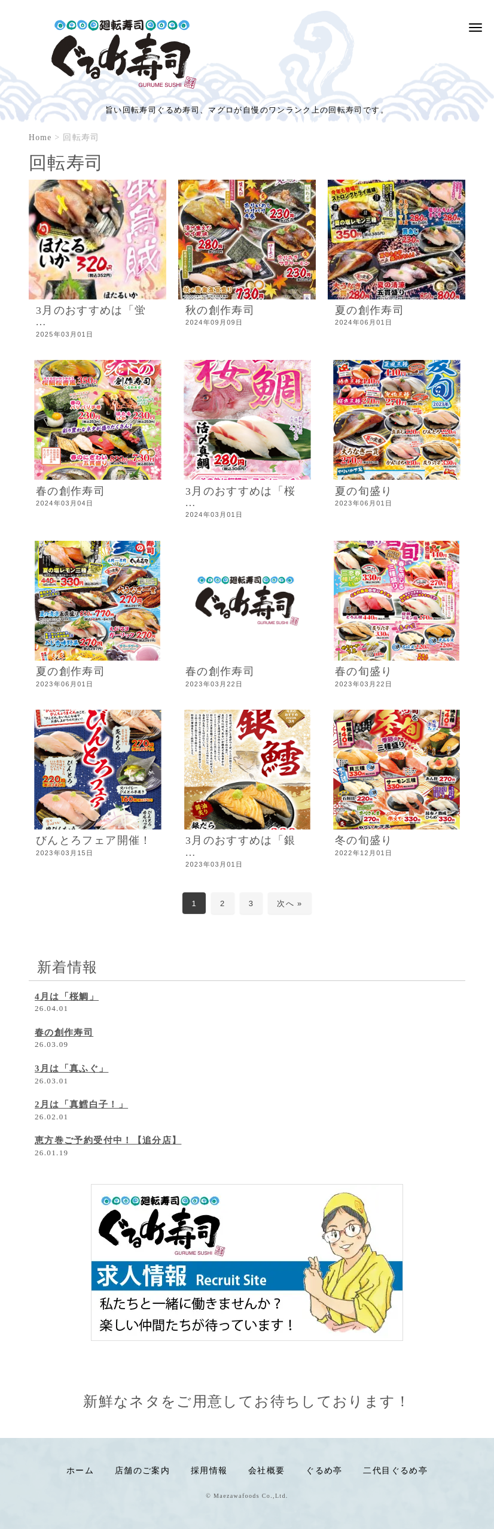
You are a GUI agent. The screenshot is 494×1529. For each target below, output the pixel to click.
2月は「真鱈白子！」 (81, 1104)
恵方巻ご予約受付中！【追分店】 (108, 1140)
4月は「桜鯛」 (67, 996)
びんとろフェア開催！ (94, 840)
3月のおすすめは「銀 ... (240, 846)
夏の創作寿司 (369, 310)
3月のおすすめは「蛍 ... (91, 316)
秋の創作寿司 (220, 310)
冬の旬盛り (364, 840)
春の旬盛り (364, 671)
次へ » (289, 903)
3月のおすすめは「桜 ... (240, 496)
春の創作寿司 (70, 491)
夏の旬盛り (364, 491)
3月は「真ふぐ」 (71, 1068)
